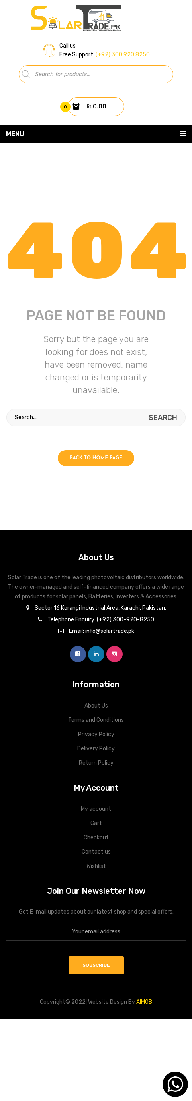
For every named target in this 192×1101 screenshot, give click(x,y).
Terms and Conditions (96, 720)
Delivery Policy (96, 748)
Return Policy (96, 763)
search (163, 417)
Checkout (96, 837)
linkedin (96, 654)
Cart (96, 823)
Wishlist (96, 866)
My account (96, 809)
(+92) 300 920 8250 (122, 54)
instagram (114, 654)
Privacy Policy (96, 734)
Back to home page (96, 458)
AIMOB (144, 1002)
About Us (96, 705)
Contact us (96, 851)
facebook (78, 654)
